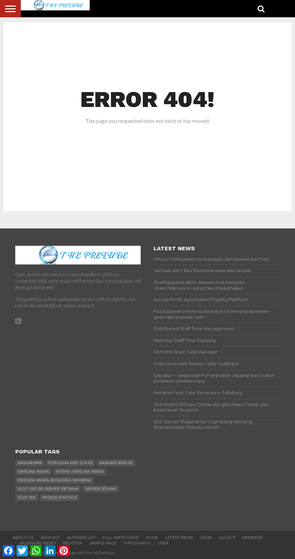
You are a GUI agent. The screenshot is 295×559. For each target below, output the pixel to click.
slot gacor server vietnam (48, 489)
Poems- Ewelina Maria (80, 471)
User (163, 543)
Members (252, 537)
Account (50, 537)
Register (72, 543)
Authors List (81, 537)
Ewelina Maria (33, 471)
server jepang (100, 489)
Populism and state (70, 463)
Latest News (179, 537)
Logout (227, 537)
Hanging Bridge (116, 463)
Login (206, 537)
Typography (137, 543)
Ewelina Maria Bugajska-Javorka (54, 480)
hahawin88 (30, 463)
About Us (23, 537)
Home (152, 537)
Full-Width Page (121, 537)
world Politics (59, 497)
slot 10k (27, 497)
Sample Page (102, 543)
